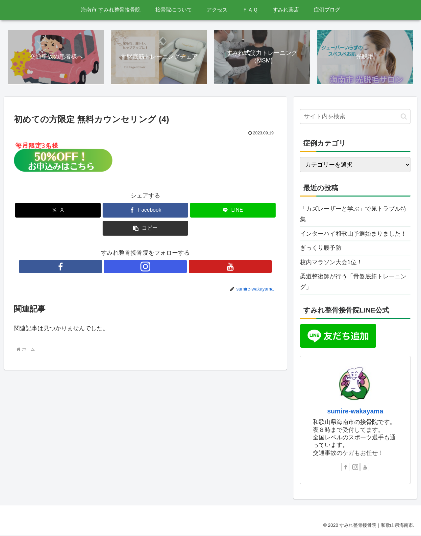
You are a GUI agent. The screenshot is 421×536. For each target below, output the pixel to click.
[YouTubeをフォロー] (160, 267)
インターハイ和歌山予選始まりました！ (353, 234)
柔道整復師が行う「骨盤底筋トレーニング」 (353, 282)
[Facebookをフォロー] (130, 267)
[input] (355, 117)
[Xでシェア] (58, 211)
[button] (145, 229)
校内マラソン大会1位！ (331, 263)
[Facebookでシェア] (145, 211)
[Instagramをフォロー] (145, 267)
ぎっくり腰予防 (320, 248)
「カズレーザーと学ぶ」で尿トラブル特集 (353, 214)
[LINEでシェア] (233, 211)
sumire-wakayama (355, 412)
